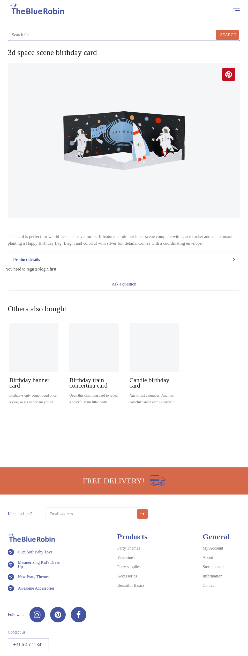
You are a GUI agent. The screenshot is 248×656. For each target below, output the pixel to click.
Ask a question (124, 284)
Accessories (127, 576)
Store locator (213, 567)
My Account (213, 548)
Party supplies (128, 567)
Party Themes (128, 548)
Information (212, 576)
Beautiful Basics (130, 585)
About (208, 557)
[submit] (142, 514)
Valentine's (126, 557)
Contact (209, 585)
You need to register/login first (31, 269)
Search (228, 35)
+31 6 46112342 (28, 644)
